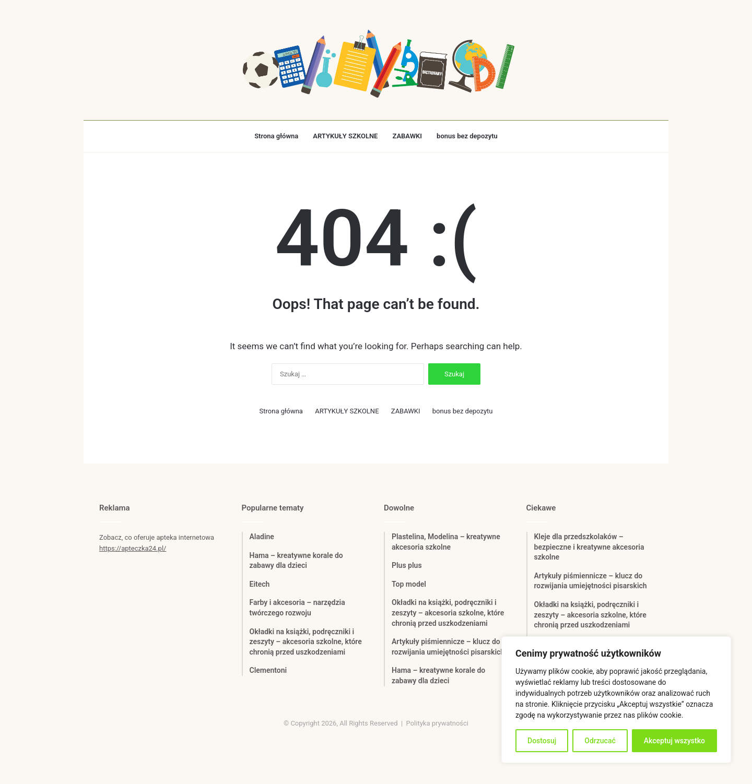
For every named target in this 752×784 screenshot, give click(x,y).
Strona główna (276, 136)
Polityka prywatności (437, 723)
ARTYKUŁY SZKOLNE (345, 136)
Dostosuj (541, 741)
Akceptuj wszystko (674, 741)
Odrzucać (599, 741)
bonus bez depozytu (467, 136)
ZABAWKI (407, 136)
